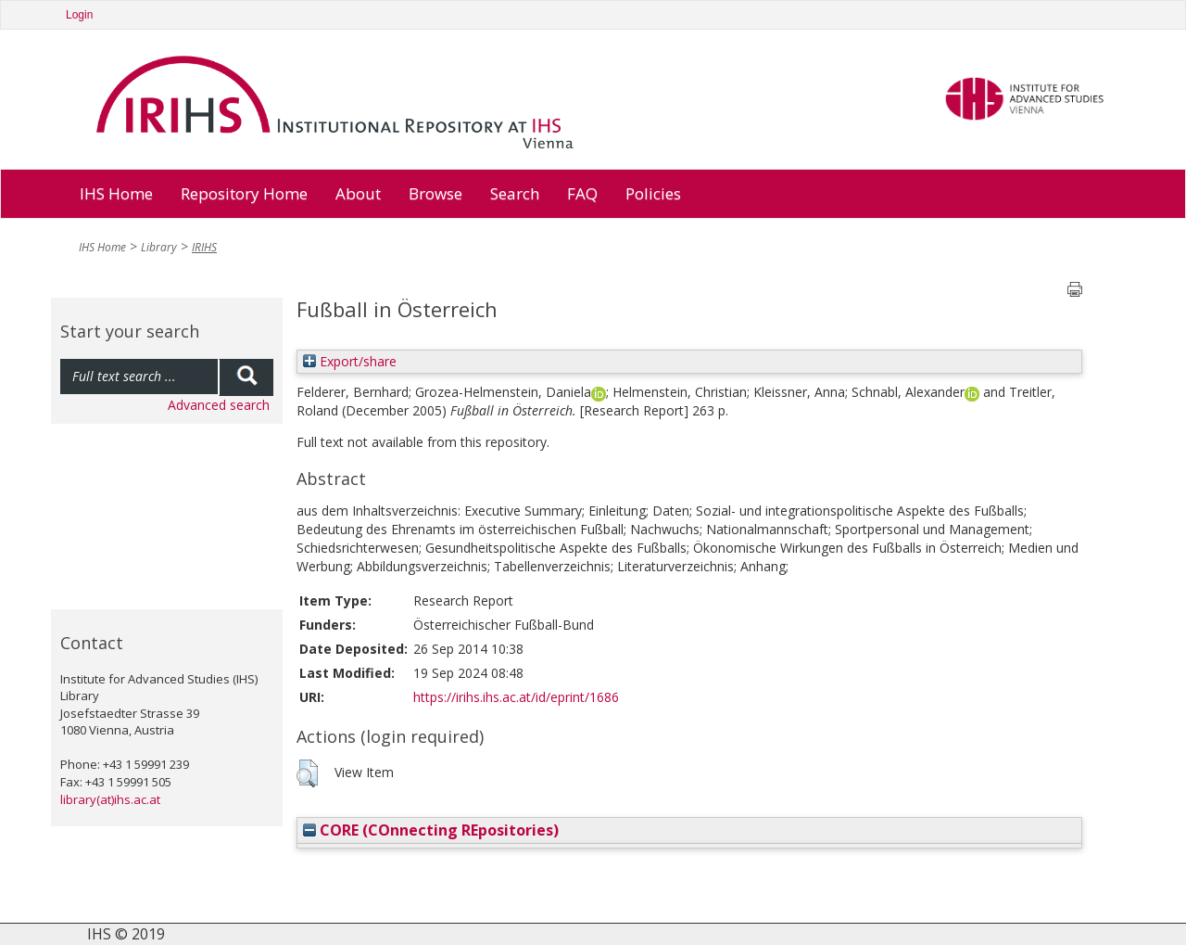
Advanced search (219, 405)
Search (514, 193)
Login (79, 14)
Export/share (350, 361)
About (358, 193)
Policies (653, 193)
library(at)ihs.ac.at (110, 799)
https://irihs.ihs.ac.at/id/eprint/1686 (516, 697)
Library (159, 247)
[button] (307, 773)
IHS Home (116, 193)
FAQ (582, 193)
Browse (435, 193)
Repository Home (244, 193)
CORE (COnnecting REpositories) (431, 830)
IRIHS (204, 247)
